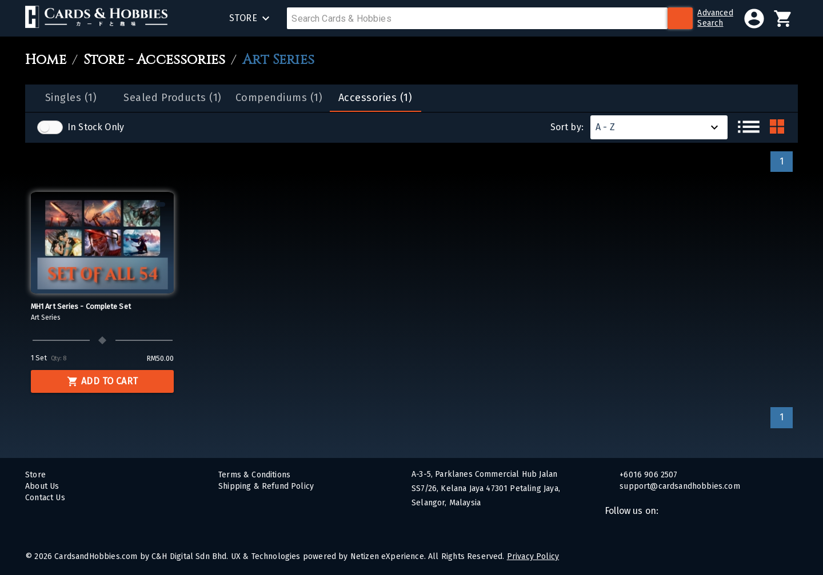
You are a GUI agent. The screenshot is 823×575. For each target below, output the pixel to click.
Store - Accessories (154, 60)
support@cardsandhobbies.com (678, 486)
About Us (42, 486)
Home (45, 60)
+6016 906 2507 (647, 475)
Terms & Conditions (254, 475)
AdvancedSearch (715, 18)
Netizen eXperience (387, 556)
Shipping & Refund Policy (266, 486)
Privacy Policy (533, 556)
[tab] (71, 98)
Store (35, 475)
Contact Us (45, 497)
